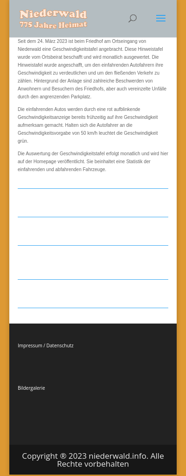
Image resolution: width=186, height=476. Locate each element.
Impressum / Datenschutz (46, 345)
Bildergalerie (31, 388)
